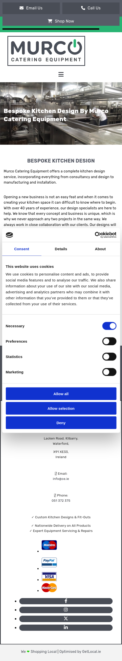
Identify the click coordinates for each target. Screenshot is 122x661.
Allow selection (61, 408)
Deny (61, 423)
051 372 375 (61, 500)
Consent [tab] (21, 249)
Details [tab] (61, 249)
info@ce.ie (61, 479)
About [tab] (100, 249)
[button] (31, 8)
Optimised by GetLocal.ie (80, 652)
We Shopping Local (39, 652)
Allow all (61, 394)
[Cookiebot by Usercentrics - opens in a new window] (94, 235)
